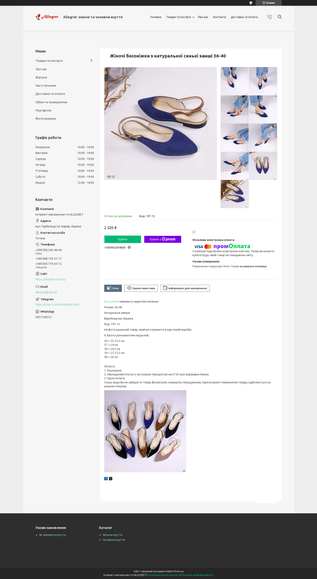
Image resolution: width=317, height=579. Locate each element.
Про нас (203, 17)
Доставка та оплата (244, 17)
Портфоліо (43, 110)
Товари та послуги (178, 17)
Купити (122, 239)
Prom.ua (179, 571)
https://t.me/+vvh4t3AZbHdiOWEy (57, 304)
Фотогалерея (45, 118)
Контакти (219, 17)
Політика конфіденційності (197, 575)
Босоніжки (111, 301)
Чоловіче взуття (114, 539)
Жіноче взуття (112, 535)
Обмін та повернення (51, 102)
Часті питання (45, 85)
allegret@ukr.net (46, 292)
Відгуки (41, 77)
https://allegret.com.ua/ (50, 279)
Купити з (162, 239)
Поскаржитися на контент (163, 575)
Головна (155, 17)
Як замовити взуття (52, 535)
